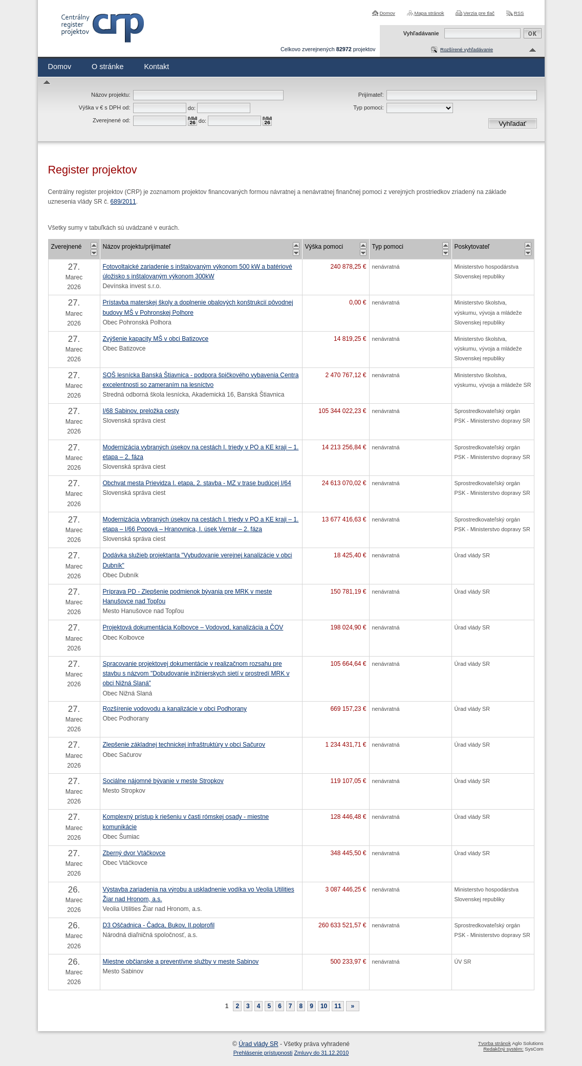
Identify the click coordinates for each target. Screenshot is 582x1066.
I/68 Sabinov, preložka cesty (141, 411)
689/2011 (123, 201)
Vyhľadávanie (421, 33)
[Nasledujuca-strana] (353, 1006)
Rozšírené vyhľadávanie (466, 49)
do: (192, 108)
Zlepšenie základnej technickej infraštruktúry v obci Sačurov (184, 744)
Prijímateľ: (371, 95)
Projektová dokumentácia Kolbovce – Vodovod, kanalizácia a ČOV (193, 627)
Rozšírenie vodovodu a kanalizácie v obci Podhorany (175, 708)
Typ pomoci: (368, 107)
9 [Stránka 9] (311, 1006)
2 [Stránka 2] (237, 1006)
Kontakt (156, 66)
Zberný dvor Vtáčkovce (134, 853)
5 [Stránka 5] (269, 1006)
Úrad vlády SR (258, 1044)
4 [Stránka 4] (259, 1006)
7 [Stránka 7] (290, 1006)
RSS (519, 13)
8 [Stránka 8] (301, 1006)
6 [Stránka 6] (280, 1006)
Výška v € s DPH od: (105, 107)
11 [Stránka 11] (337, 1006)
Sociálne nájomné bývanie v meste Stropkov (163, 781)
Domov (387, 13)
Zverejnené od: (111, 120)
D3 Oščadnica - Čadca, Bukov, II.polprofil (159, 925)
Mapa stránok (429, 13)
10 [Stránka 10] (323, 1006)
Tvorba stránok (494, 1043)
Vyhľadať (512, 123)
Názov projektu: (110, 95)
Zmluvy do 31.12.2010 (321, 1053)
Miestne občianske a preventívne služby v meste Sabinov (181, 961)
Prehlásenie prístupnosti (263, 1053)
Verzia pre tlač (478, 13)
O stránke (107, 66)
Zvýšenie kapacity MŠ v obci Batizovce (156, 338)
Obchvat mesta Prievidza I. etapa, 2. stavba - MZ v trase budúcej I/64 (197, 483)
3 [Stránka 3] (248, 1006)
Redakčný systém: (503, 1049)
